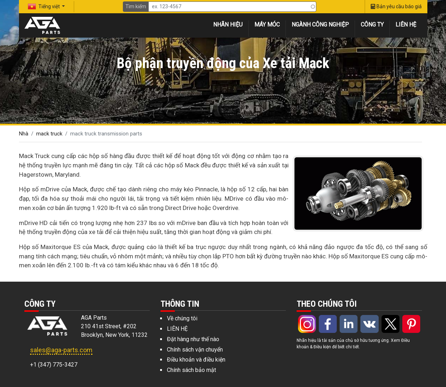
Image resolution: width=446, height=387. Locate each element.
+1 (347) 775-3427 (53, 364)
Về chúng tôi (182, 318)
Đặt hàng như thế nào (193, 339)
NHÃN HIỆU (228, 24)
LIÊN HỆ (405, 24)
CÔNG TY (372, 24)
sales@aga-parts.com (61, 350)
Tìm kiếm (135, 6)
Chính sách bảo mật (191, 370)
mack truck (49, 133)
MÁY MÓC (267, 24)
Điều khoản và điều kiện (196, 359)
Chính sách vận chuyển (195, 349)
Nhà (23, 133)
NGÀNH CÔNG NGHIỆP (320, 24)
